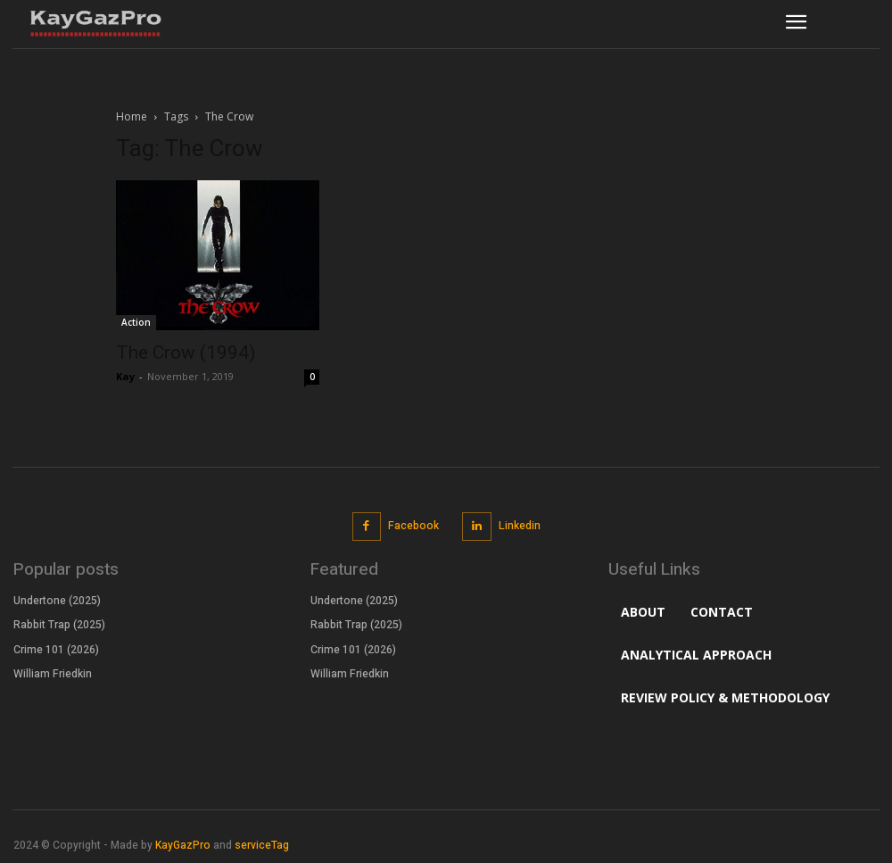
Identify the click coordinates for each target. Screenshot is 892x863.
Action (136, 322)
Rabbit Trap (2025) (59, 625)
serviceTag (262, 845)
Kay (125, 376)
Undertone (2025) (57, 601)
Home (131, 116)
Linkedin (520, 526)
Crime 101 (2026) (56, 649)
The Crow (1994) (185, 352)
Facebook (413, 526)
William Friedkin (52, 673)
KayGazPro (183, 845)
